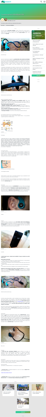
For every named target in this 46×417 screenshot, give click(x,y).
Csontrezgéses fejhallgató (10, 25)
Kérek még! (38, 75)
